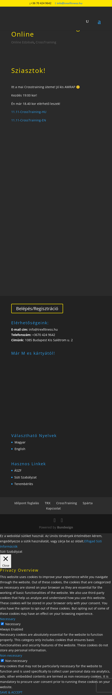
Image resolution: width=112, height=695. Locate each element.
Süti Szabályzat (25, 477)
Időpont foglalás (26, 503)
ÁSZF (17, 470)
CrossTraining (46, 42)
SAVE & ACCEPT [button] (11, 692)
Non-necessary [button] (11, 655)
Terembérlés (23, 484)
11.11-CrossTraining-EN (28, 120)
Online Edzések (22, 42)
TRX (47, 503)
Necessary (13, 624)
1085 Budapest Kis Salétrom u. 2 (49, 340)
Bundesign (65, 527)
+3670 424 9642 (43, 335)
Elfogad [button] (89, 541)
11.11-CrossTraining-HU (28, 112)
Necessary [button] (7, 619)
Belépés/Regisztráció (37, 308)
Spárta (88, 503)
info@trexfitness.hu (43, 329)
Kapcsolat (53, 508)
